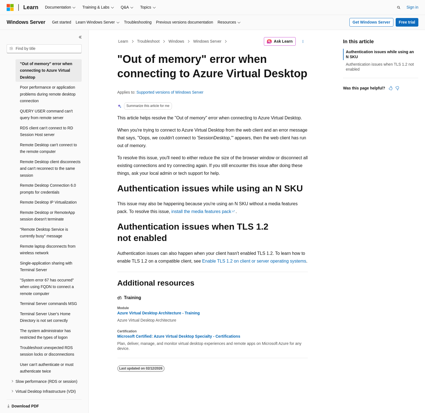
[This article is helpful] (390, 88)
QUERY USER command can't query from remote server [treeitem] (46, 114)
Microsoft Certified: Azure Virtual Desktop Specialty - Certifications (178, 336)
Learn (123, 41)
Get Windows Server (371, 22)
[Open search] (398, 7)
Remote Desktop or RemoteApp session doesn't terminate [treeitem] (47, 216)
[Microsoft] (10, 7)
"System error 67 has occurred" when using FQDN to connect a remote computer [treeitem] (47, 287)
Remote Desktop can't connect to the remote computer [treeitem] (48, 148)
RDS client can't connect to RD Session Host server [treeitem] (46, 131)
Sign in (412, 7)
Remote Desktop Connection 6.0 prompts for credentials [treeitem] (48, 188)
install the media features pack (201, 211)
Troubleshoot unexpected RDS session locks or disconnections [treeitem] (47, 351)
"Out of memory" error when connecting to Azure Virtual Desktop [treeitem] (46, 70)
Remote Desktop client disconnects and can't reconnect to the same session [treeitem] (50, 169)
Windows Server (207, 41)
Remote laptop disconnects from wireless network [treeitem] (48, 249)
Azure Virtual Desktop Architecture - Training (158, 313)
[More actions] (303, 41)
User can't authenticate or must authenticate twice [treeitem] (46, 368)
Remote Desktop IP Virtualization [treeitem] (48, 202)
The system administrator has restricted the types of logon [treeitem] (45, 334)
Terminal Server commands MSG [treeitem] (48, 303)
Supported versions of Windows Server (170, 92)
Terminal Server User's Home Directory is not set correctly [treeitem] (45, 317)
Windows (176, 41)
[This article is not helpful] (397, 88)
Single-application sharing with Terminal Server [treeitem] (46, 266)
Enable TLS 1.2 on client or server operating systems (254, 261)
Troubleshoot (148, 41)
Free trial (407, 22)
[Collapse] (80, 37)
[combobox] (44, 48)
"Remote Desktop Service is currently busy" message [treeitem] (44, 232)
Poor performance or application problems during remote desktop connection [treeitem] (48, 94)
